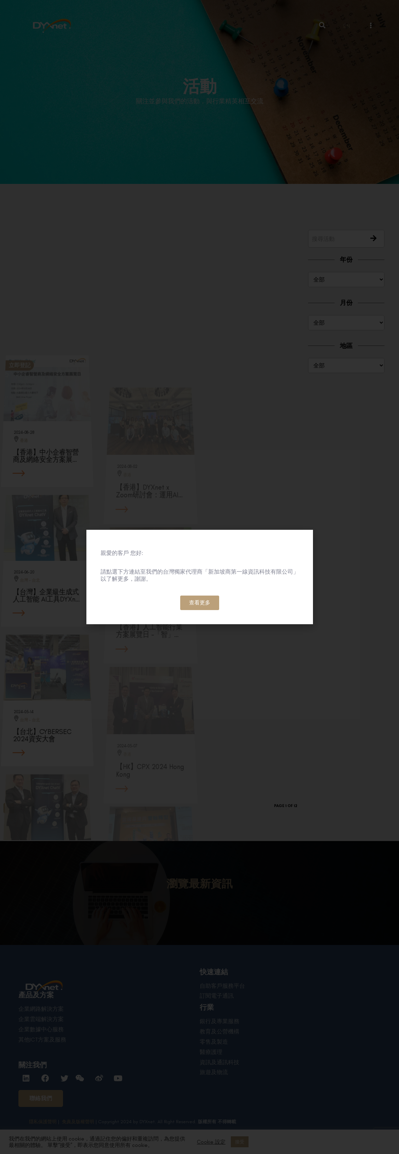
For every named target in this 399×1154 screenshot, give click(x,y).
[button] (199, 603)
